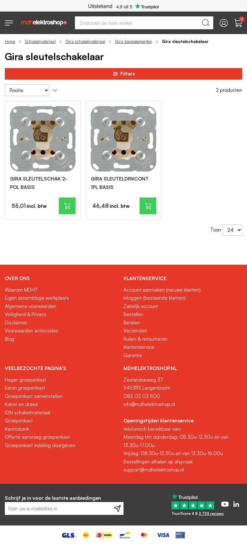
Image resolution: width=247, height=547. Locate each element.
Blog (9, 339)
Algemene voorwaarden (30, 306)
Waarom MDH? (21, 290)
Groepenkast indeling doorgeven (40, 445)
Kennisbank (17, 429)
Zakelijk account (141, 306)
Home (10, 41)
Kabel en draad (21, 404)
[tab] (62, 278)
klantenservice (139, 347)
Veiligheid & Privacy (25, 314)
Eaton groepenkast (25, 388)
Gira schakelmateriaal (85, 41)
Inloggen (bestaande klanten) (155, 298)
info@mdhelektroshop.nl (149, 404)
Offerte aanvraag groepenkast (37, 437)
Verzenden (135, 331)
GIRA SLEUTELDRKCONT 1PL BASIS (120, 183)
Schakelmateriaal (40, 41)
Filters (123, 74)
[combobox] (144, 22)
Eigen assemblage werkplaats (37, 298)
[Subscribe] (117, 508)
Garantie (133, 355)
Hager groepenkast (25, 380)
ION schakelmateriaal (27, 413)
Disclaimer (16, 323)
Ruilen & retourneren (146, 339)
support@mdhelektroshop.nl (154, 470)
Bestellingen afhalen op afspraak (158, 462)
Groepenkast (19, 421)
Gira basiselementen (133, 41)
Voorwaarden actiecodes (31, 331)
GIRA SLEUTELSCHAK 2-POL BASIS (38, 183)
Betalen (132, 323)
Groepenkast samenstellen (34, 396)
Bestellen (133, 314)
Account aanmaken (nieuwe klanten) (162, 290)
